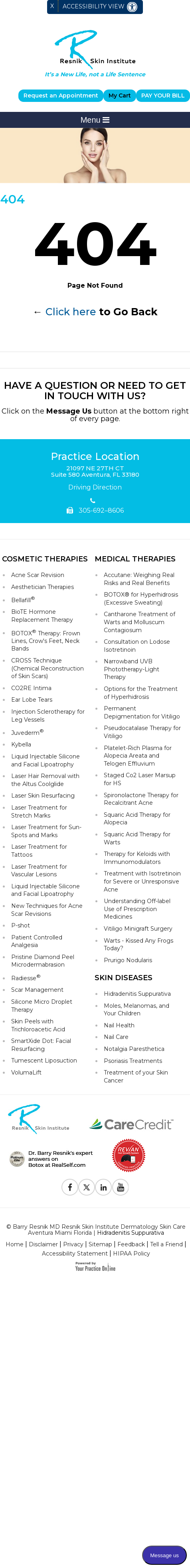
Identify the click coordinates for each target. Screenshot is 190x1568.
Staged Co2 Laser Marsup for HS (140, 779)
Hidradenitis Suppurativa (137, 993)
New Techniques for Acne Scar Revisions (47, 909)
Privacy (73, 1244)
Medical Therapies (135, 559)
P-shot (20, 925)
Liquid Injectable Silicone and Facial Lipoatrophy (45, 760)
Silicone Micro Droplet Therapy (41, 1005)
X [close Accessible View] (52, 6)
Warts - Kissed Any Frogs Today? (138, 944)
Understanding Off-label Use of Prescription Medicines (137, 908)
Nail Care (116, 1037)
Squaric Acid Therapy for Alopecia (137, 818)
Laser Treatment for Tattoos (39, 850)
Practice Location (95, 456)
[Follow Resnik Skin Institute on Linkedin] (103, 1187)
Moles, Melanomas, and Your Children (136, 1009)
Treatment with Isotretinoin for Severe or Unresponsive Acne (142, 881)
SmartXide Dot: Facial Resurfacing (41, 1045)
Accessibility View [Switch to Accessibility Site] (100, 7)
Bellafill (23, 599)
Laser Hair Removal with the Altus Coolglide (45, 780)
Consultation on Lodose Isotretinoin (137, 645)
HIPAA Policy (131, 1253)
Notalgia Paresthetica (134, 1049)
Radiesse (26, 977)
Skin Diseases (123, 977)
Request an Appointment (61, 95)
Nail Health (119, 1025)
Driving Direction (95, 487)
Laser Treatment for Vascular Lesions (39, 870)
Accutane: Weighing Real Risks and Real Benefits (139, 579)
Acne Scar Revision (37, 575)
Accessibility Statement (75, 1253)
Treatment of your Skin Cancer (136, 1076)
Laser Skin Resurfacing (43, 795)
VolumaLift (26, 1072)
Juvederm (27, 732)
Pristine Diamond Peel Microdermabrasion (42, 961)
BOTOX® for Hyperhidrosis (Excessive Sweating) (141, 598)
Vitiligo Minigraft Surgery (138, 928)
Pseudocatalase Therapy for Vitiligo (142, 732)
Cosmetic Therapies (45, 559)
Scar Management (37, 989)
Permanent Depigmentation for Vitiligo (142, 712)
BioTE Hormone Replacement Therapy (42, 615)
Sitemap (100, 1244)
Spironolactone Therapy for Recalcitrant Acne (141, 799)
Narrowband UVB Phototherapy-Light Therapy (131, 669)
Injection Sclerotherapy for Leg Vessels (48, 715)
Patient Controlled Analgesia (36, 941)
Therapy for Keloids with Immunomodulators (137, 858)
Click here (71, 312)
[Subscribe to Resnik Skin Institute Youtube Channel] (120, 1187)
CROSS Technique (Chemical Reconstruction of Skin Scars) (47, 668)
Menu (95, 119)
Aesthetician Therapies (42, 587)
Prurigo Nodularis (128, 960)
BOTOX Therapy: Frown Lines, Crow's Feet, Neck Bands (45, 641)
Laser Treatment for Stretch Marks (39, 811)
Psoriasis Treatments (133, 1061)
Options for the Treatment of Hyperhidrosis (141, 692)
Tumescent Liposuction (44, 1060)
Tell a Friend (166, 1244)
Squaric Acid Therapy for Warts (137, 838)
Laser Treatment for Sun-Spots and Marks (46, 831)
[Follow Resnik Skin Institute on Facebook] (69, 1187)
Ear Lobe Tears (31, 699)
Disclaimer (43, 1244)
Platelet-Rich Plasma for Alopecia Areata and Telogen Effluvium (138, 755)
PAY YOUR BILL (163, 95)
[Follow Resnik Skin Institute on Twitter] (86, 1187)
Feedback (131, 1244)
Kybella (21, 744)
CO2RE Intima (31, 688)
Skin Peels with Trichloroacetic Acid (38, 1025)
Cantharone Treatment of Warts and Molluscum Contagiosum (139, 622)
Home (15, 1244)
